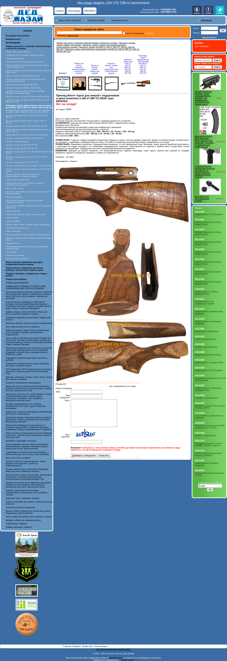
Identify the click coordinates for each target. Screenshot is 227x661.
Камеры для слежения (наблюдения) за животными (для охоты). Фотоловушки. (29, 413)
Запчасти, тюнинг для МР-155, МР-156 (21, 148)
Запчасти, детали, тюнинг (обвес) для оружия (24, 62)
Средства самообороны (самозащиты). (23, 383)
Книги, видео (11, 252)
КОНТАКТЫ (89, 11)
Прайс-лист (88, 646)
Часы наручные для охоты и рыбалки (22, 327)
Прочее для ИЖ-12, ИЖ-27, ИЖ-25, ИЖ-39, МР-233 (27, 135)
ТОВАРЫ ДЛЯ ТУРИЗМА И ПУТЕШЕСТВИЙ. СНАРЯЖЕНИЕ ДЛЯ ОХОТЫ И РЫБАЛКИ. (26, 287)
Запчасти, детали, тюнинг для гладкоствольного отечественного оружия (111, 68)
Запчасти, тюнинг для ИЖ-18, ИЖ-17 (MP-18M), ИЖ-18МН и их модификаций (25, 92)
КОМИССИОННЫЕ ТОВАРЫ (19, 527)
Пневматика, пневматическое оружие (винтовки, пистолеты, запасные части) (27, 364)
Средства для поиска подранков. (20, 507)
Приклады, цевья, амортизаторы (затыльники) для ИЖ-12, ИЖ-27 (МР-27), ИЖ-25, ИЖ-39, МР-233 (143, 64)
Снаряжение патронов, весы (17, 180)
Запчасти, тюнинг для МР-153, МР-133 (21, 145)
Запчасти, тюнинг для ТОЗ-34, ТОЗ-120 (22, 162)
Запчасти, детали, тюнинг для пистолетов (23, 76)
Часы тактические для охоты (17, 228)
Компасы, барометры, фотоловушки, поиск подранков (28, 235)
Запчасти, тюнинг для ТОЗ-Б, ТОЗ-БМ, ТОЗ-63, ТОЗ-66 (28, 166)
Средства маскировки (15, 59)
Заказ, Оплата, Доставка (70, 20)
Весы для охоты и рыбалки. (18, 458)
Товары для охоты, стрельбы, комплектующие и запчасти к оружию (87, 43)
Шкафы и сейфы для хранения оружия (23, 520)
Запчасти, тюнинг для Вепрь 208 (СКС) (22, 85)
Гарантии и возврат (96, 20)
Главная (60, 11)
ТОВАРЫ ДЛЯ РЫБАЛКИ (17, 283)
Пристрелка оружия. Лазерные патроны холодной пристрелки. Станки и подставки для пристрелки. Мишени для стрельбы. (28, 419)
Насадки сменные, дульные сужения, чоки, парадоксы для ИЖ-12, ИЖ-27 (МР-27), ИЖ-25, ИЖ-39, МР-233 (28, 111)
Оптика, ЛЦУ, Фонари (14, 188)
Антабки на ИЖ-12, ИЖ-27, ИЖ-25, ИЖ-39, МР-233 (26, 126)
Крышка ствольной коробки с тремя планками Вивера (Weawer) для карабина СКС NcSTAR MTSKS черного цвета (203, 98)
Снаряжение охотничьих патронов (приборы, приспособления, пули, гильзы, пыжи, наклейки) (27, 453)
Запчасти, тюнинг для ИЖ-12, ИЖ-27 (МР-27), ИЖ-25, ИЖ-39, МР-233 (127, 66)
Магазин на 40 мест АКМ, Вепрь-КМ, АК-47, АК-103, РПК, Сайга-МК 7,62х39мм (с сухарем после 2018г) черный (204, 141)
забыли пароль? (209, 37)
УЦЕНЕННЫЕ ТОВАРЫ (16, 524)
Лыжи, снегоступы (13, 231)
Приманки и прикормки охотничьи (21, 441)
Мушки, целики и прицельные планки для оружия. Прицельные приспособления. (28, 512)
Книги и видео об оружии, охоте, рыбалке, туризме (29, 517)
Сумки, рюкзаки (12, 218)
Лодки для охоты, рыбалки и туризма (22, 498)
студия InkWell (127, 660)
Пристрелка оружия (14, 197)
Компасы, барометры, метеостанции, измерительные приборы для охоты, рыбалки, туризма (27, 492)
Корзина (77, 646)
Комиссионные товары (15, 255)
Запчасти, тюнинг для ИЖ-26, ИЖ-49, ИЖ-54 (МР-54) (27, 97)
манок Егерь (73, 35)
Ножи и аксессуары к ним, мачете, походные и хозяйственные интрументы (25, 184)
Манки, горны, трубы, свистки (18, 52)
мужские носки (116, 658)
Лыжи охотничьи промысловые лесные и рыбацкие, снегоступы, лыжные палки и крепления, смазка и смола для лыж (29, 435)
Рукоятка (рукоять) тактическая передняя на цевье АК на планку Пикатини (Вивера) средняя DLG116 (205, 171)
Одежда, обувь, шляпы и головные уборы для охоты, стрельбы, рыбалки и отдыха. (26, 313)
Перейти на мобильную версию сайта (113, 649)
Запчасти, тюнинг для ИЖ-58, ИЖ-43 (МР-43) (24, 138)
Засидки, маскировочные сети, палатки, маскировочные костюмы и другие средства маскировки (25, 406)
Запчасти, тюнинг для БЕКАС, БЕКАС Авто (23, 88)
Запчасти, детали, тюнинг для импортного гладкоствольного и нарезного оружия (23, 175)
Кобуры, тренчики (13, 211)
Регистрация (74, 11)
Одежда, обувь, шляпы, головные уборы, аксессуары (27, 225)
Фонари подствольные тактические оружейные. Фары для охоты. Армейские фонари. (27, 470)
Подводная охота (13, 243)
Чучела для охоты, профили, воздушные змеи (25, 55)
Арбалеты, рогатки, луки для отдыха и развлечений (29, 323)
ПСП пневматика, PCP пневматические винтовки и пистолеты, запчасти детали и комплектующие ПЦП (29, 371)
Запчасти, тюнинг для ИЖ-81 (17, 142)
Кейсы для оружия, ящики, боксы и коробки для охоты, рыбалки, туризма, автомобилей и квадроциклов (27, 332)
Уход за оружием (13, 221)
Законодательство (119, 20)
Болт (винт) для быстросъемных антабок (202, 198)
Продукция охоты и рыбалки (17, 259)
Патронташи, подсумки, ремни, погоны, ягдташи (25, 214)
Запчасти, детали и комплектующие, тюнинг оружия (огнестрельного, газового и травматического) (26, 463)
